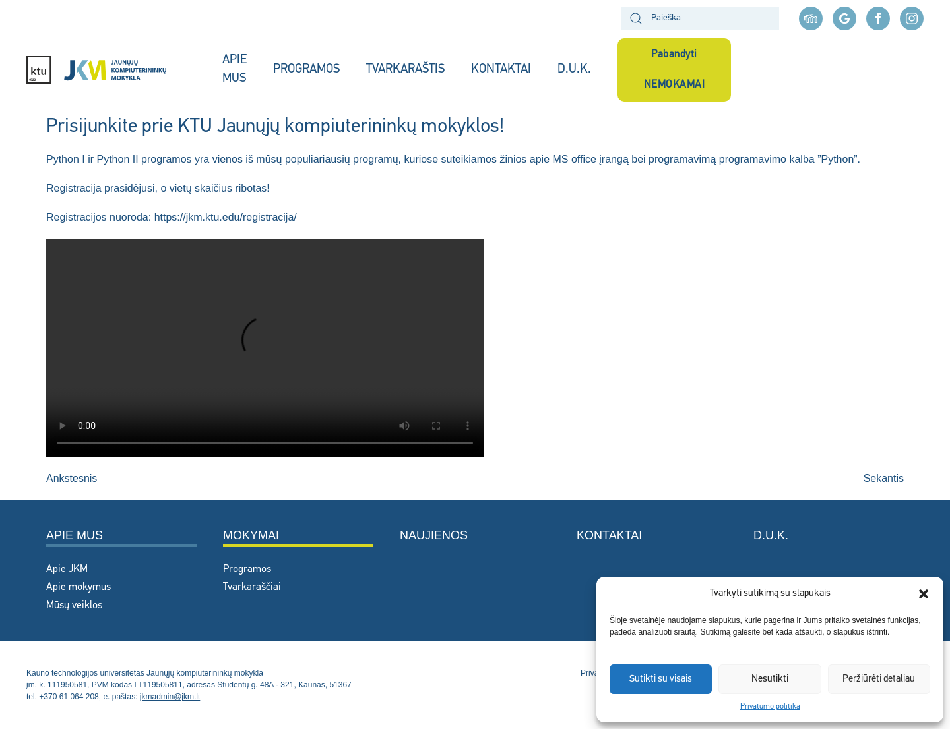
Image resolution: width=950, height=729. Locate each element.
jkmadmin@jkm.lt (170, 696)
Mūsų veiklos (74, 605)
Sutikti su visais (660, 679)
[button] (923, 593)
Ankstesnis (71, 478)
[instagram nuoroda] (912, 18)
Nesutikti (769, 679)
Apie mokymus (78, 587)
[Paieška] (700, 18)
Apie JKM (67, 569)
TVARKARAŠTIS (405, 69)
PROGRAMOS (306, 69)
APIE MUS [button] (234, 70)
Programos (247, 569)
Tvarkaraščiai (252, 587)
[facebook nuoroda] (878, 18)
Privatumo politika (770, 707)
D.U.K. (574, 69)
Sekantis (884, 478)
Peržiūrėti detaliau (878, 679)
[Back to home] (111, 70)
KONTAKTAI (501, 69)
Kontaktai (609, 535)
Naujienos (434, 535)
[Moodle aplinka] (811, 18)
